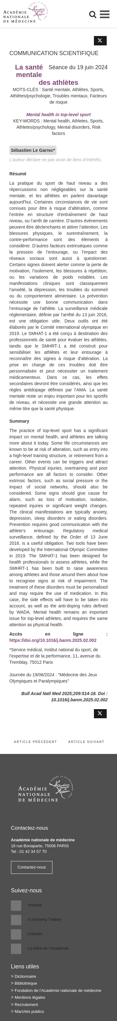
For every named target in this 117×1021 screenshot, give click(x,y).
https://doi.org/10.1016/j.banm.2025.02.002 (52, 640)
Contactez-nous (31, 867)
